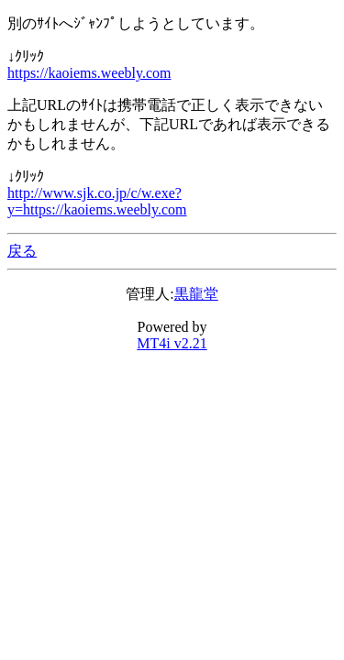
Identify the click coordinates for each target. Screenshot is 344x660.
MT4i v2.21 (171, 343)
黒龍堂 (196, 294)
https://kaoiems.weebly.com (89, 73)
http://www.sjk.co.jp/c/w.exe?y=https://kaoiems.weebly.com (97, 201)
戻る (22, 250)
